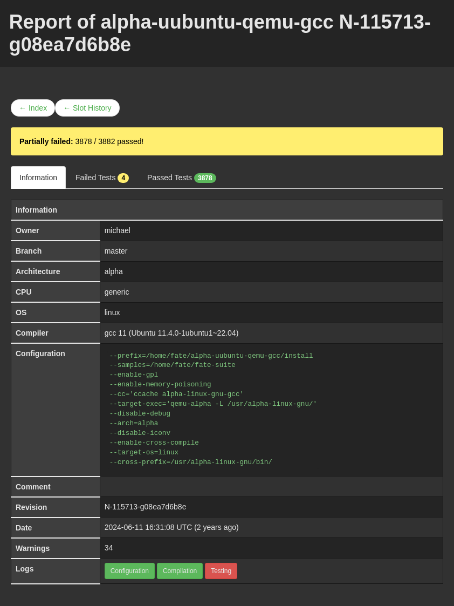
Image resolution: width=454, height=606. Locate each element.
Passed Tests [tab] (181, 178)
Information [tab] (38, 177)
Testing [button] (221, 571)
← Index (33, 108)
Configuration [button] (130, 571)
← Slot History (87, 108)
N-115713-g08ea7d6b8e (146, 506)
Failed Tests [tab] (102, 178)
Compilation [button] (180, 571)
